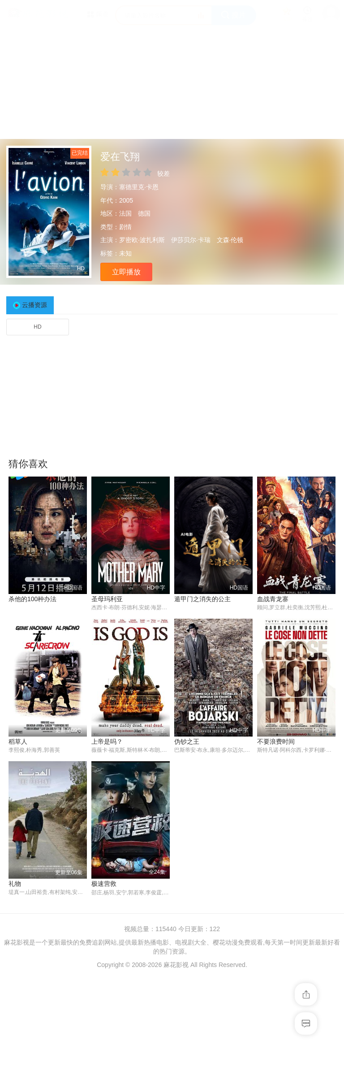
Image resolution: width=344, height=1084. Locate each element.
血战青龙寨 (272, 599)
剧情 (125, 226)
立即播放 (126, 272)
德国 (144, 213)
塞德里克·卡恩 (139, 187)
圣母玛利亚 (107, 599)
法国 (125, 213)
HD (37, 327)
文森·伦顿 (230, 239)
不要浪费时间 (276, 741)
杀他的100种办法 (32, 599)
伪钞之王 (186, 741)
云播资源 (34, 304)
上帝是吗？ (107, 741)
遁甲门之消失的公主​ (202, 599)
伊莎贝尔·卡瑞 (191, 239)
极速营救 (103, 884)
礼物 (15, 884)
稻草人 (18, 741)
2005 (126, 200)
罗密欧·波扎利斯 (142, 239)
